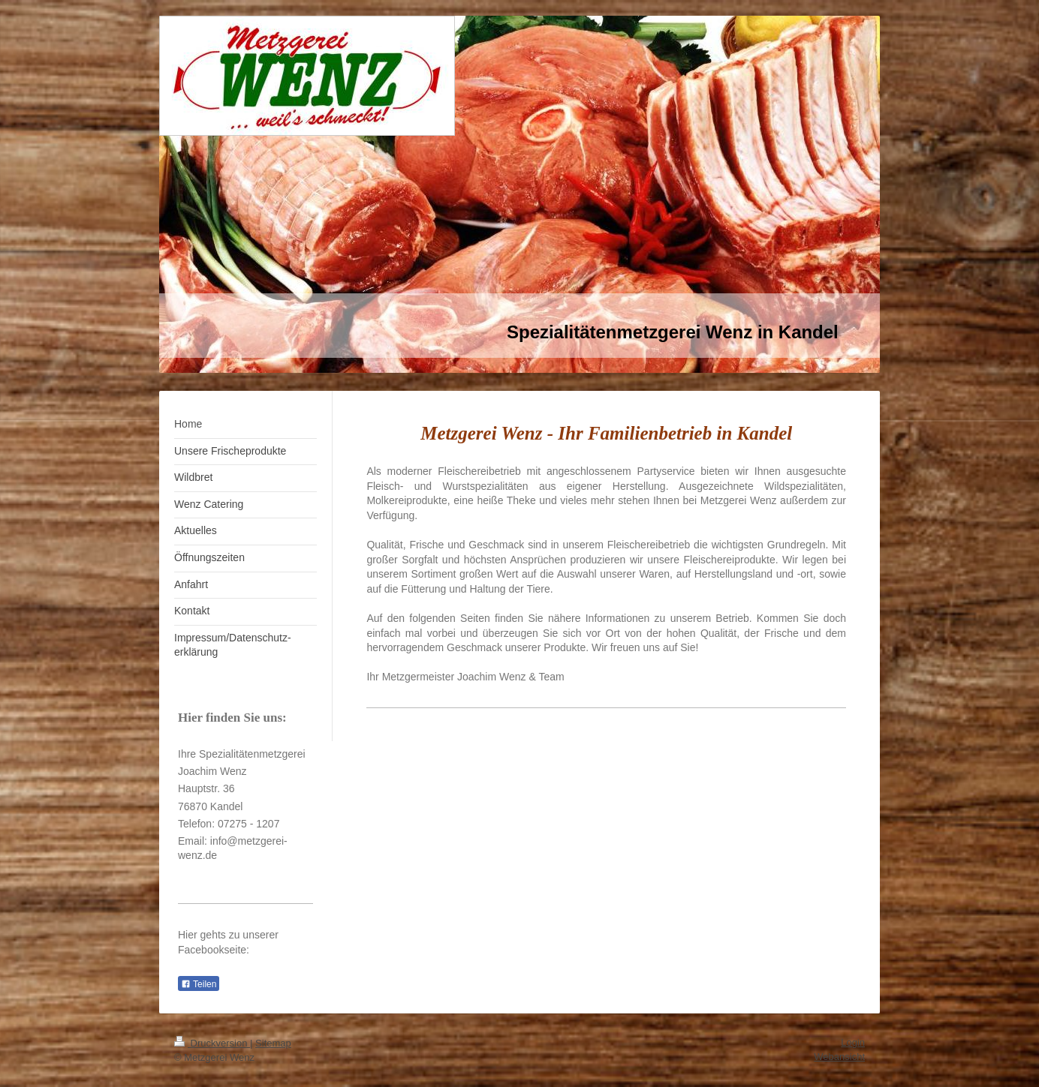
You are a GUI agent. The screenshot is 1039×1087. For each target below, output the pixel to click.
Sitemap (273, 1043)
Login (853, 1042)
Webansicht (839, 1056)
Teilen (198, 984)
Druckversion (212, 1043)
